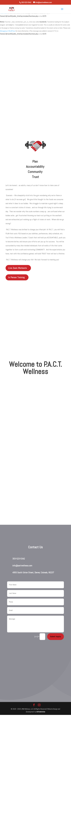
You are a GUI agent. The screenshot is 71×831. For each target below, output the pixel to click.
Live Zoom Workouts (17, 268)
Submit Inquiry (55, 636)
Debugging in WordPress (7, 31)
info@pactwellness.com (22, 565)
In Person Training (16, 277)
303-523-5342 (18, 558)
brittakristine (41, 712)
